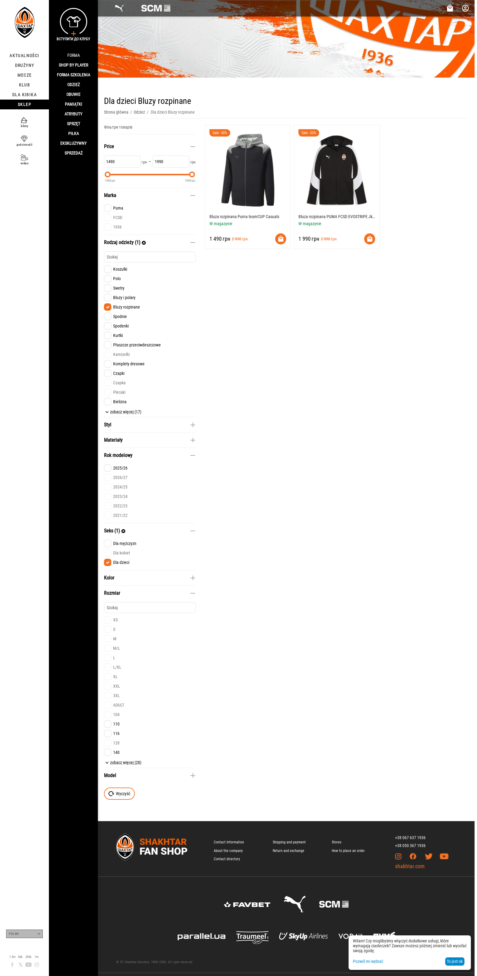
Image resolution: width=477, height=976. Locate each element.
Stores (336, 842)
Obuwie (73, 94)
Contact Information (229, 842)
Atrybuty (73, 113)
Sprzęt (73, 123)
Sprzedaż (74, 153)
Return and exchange (288, 851)
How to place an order (348, 851)
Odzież (73, 84)
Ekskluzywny (73, 143)
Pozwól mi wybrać (368, 961)
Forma (73, 55)
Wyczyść (119, 794)
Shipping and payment (289, 842)
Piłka (73, 133)
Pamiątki (73, 104)
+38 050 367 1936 (410, 845)
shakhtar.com (410, 866)
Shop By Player (73, 65)
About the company (228, 851)
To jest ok (455, 961)
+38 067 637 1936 (410, 837)
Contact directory (227, 859)
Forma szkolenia (73, 74)
